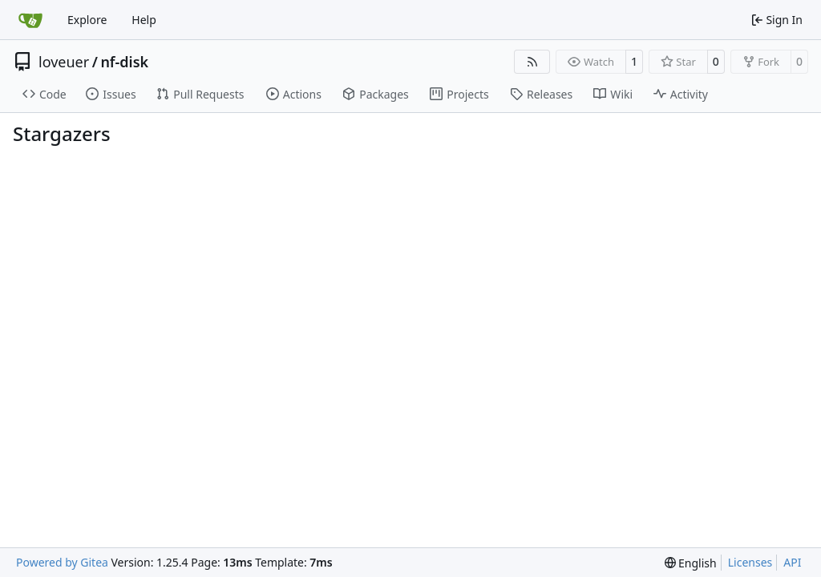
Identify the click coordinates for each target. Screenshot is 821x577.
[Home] (30, 20)
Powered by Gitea (62, 562)
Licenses (750, 562)
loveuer (63, 62)
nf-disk (124, 62)
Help (143, 19)
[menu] (691, 563)
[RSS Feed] (532, 62)
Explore (87, 19)
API (792, 562)
